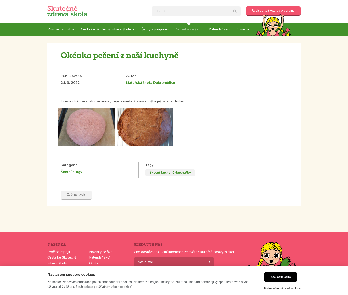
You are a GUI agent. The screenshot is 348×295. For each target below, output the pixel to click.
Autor (131, 76)
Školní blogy (71, 171)
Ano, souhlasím (281, 277)
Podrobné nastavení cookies (282, 288)
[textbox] (196, 11)
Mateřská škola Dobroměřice (150, 82)
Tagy (149, 165)
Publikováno (71, 76)
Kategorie (69, 165)
